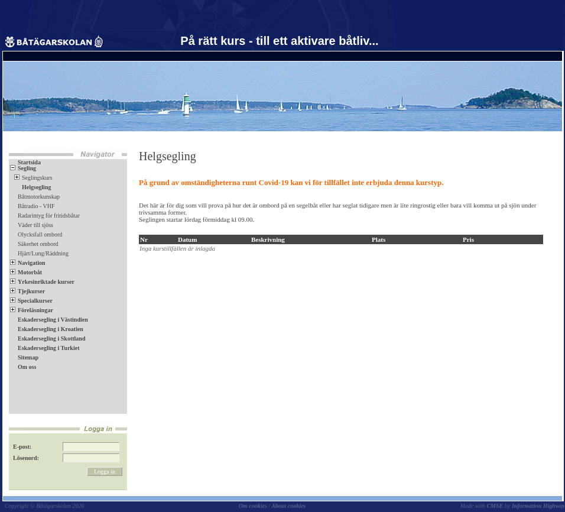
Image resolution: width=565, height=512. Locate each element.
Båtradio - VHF (36, 206)
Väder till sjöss (35, 225)
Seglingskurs (33, 177)
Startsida (25, 162)
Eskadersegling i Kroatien (46, 329)
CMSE (494, 506)
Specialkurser (31, 300)
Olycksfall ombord (40, 234)
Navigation (28, 263)
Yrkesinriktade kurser (42, 281)
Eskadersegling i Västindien (49, 319)
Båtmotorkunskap (39, 196)
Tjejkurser (27, 291)
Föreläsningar (31, 310)
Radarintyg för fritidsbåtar (49, 215)
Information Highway (538, 506)
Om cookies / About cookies (272, 506)
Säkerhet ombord (38, 244)
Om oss (23, 367)
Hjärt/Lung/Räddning (43, 253)
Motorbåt (26, 272)
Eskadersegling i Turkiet (44, 348)
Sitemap (24, 357)
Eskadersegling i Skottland (47, 338)
